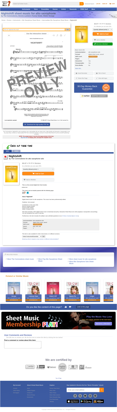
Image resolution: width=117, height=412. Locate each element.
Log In (98, 3)
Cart (112, 3)
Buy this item (24, 137)
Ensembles (45, 9)
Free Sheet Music (54, 399)
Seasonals (73, 9)
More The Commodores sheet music (20, 259)
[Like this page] (66, 307)
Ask (68, 29)
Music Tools (52, 390)
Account (15, 388)
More (93, 9)
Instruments (26, 9)
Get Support (16, 392)
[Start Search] (82, 3)
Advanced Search (89, 3)
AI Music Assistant (67, 216)
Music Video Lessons (55, 395)
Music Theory (53, 392)
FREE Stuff (84, 9)
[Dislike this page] (70, 307)
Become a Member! (103, 324)
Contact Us (29, 392)
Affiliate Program (31, 390)
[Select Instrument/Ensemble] (31, 236)
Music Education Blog (55, 397)
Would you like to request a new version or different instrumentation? (40, 239)
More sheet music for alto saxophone (82, 259)
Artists (63, 9)
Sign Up (104, 3)
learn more (75, 216)
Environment (30, 397)
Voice (36, 9)
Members (108, 23)
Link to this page (83, 307)
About (28, 388)
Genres (55, 9)
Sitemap (52, 401)
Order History (16, 390)
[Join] (101, 390)
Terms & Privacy (31, 395)
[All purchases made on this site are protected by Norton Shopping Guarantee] (94, 97)
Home (3, 20)
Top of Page (58, 378)
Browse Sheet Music (55, 388)
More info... (78, 68)
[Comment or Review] (22, 344)
